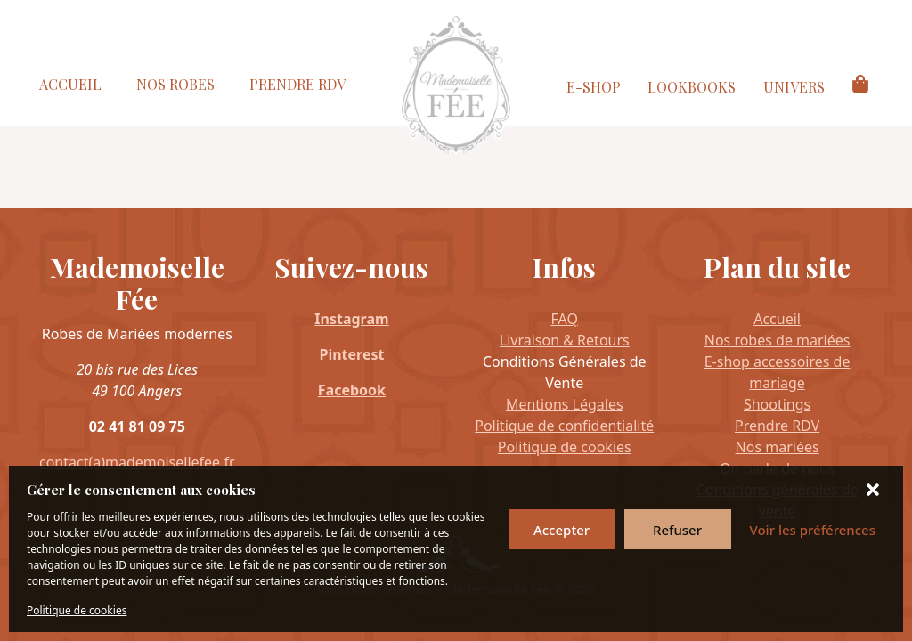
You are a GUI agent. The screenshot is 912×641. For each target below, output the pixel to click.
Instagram (351, 319)
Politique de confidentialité (564, 425)
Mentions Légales (564, 404)
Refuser (677, 530)
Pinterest (351, 354)
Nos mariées (777, 447)
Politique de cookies (76, 610)
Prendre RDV (297, 84)
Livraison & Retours (565, 340)
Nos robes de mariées (777, 340)
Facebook (352, 390)
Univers (794, 86)
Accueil (70, 84)
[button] (874, 489)
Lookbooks (691, 86)
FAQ (564, 319)
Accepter (561, 530)
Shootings (777, 404)
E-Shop (593, 86)
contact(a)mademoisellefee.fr (137, 462)
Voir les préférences (812, 530)
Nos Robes (175, 84)
